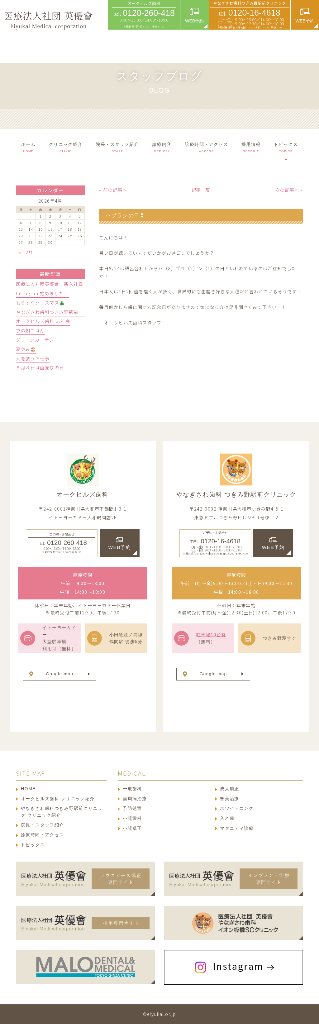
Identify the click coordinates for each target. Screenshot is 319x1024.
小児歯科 (132, 818)
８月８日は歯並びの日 (40, 367)
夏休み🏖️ (26, 349)
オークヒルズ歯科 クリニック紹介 (58, 798)
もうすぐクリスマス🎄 (40, 303)
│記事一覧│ (201, 190)
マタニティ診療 (237, 828)
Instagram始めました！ (42, 293)
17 (60, 229)
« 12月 (26, 252)
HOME (28, 788)
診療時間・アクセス (42, 834)
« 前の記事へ (113, 190)
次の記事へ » (289, 190)
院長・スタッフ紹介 (42, 824)
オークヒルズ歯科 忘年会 (43, 321)
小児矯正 (132, 828)
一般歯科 (132, 788)
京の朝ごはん (30, 330)
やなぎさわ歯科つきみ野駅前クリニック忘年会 (66, 312)
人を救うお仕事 (33, 358)
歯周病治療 (135, 798)
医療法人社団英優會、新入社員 (49, 284)
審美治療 (229, 798)
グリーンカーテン (35, 340)
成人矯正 (229, 788)
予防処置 (132, 808)
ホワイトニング (237, 808)
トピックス (33, 844)
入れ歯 (227, 818)
